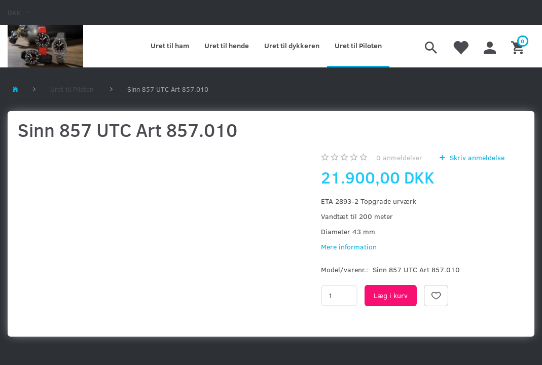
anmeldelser (399, 157)
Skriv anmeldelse (476, 157)
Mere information (349, 246)
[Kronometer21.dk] (45, 46)
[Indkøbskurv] (518, 46)
